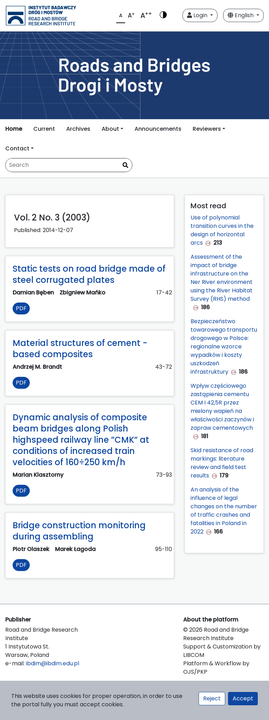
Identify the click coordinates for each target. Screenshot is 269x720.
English (241, 15)
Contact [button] (17, 148)
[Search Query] (69, 165)
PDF (21, 308)
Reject (212, 698)
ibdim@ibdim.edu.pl (52, 663)
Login (198, 15)
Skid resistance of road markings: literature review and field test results (222, 463)
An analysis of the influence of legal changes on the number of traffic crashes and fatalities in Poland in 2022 (224, 510)
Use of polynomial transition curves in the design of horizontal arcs (222, 230)
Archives (78, 129)
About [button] (110, 129)
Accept (243, 698)
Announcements (157, 129)
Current (44, 129)
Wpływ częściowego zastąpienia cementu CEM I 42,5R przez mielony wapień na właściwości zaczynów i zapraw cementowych (222, 407)
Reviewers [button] (207, 129)
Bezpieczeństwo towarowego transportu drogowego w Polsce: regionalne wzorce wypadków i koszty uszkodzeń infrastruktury (224, 346)
